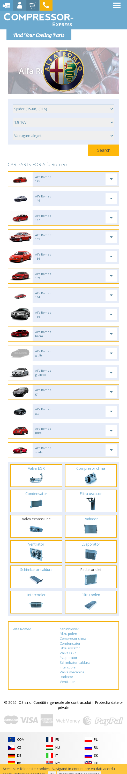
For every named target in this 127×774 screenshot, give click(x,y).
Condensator (70, 643)
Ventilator (67, 681)
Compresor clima (73, 638)
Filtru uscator (70, 648)
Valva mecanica (72, 672)
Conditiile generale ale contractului (62, 702)
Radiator (66, 676)
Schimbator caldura (75, 662)
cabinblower (69, 629)
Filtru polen (68, 633)
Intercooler (68, 667)
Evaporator (68, 657)
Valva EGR (68, 653)
